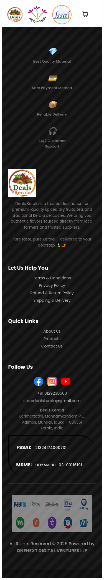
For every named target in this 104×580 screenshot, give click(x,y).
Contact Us (52, 346)
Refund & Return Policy (52, 293)
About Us (51, 331)
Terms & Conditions (52, 278)
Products (52, 338)
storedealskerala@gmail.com (51, 400)
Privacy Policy (52, 285)
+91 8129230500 (52, 393)
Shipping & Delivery (51, 300)
